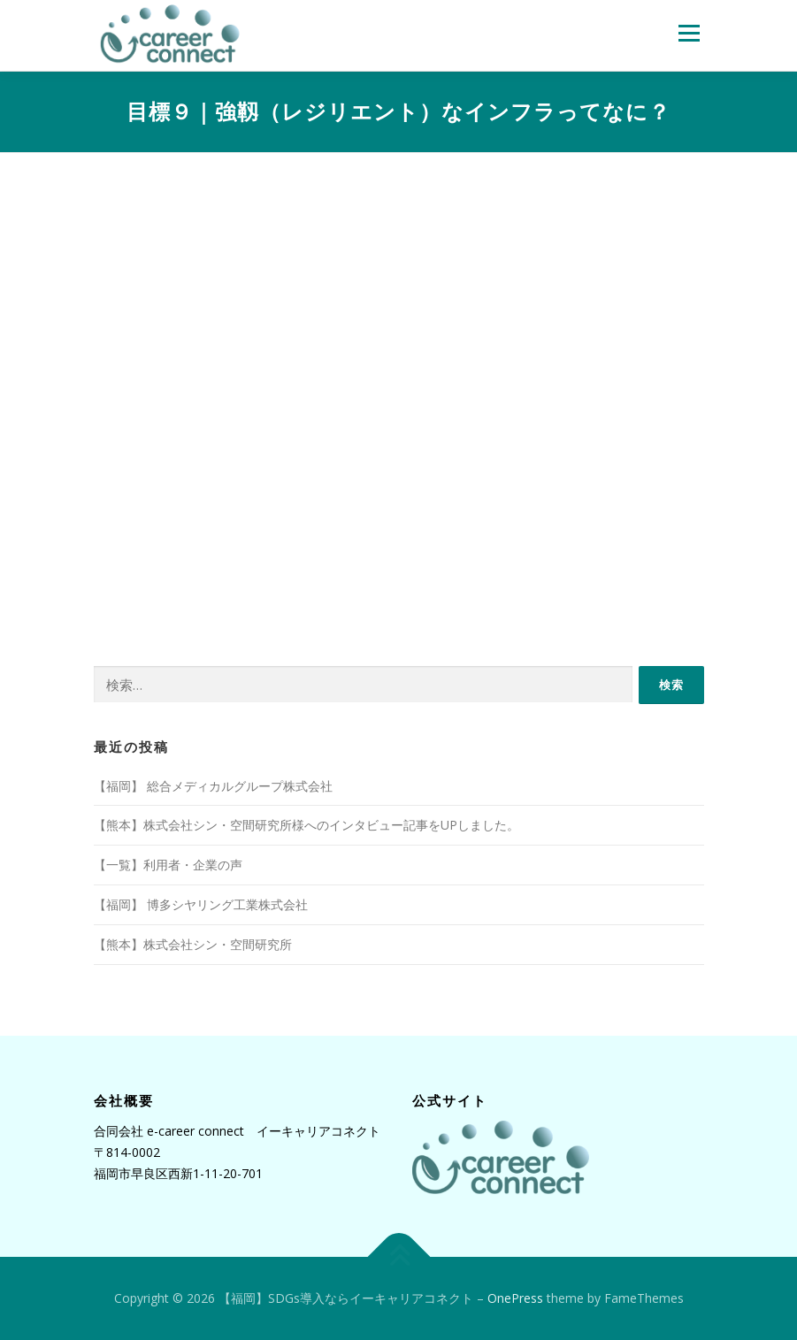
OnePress (515, 1298)
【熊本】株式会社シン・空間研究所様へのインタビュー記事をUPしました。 (306, 824)
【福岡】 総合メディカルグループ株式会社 (213, 785)
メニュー (688, 33)
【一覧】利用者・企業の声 (168, 864)
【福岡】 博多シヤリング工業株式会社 (201, 904)
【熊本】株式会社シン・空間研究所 (193, 944)
